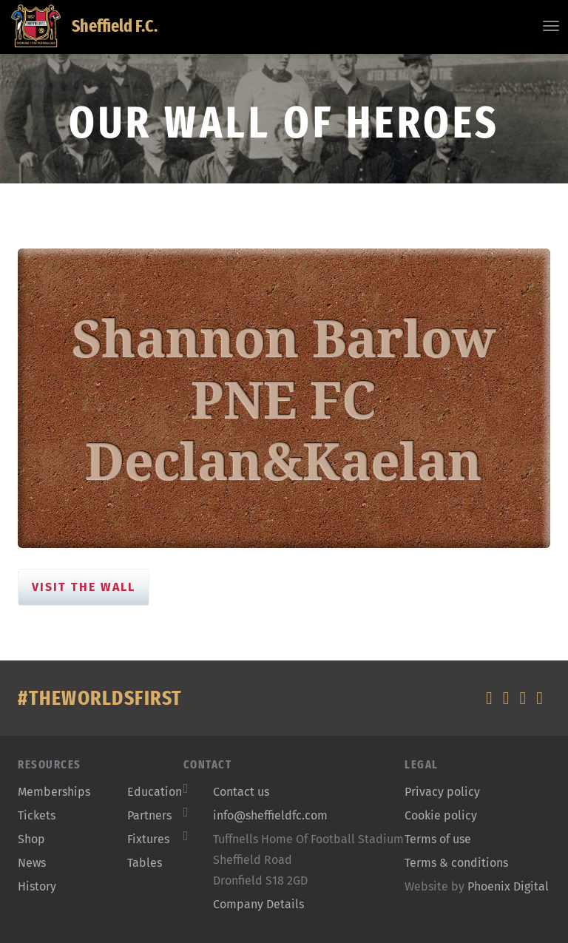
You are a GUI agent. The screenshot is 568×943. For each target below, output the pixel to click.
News (32, 863)
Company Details (258, 904)
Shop (31, 839)
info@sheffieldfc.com (270, 815)
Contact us (241, 792)
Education (154, 792)
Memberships (54, 792)
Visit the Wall (83, 587)
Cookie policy (441, 815)
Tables (144, 863)
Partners (149, 815)
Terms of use (438, 839)
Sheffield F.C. (84, 25)
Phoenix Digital (508, 886)
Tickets (36, 815)
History (37, 886)
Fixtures (148, 839)
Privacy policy (442, 792)
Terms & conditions (456, 863)
